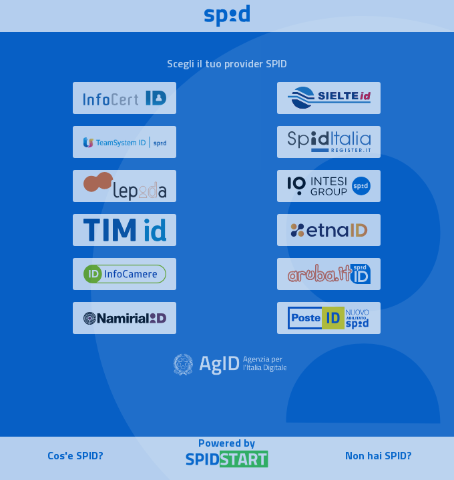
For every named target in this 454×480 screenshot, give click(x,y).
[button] (125, 104)
